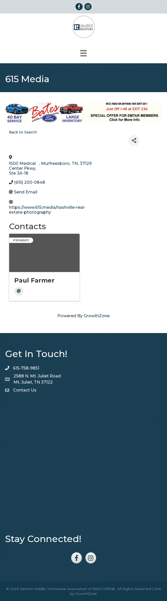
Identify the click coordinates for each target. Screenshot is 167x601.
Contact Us (24, 390)
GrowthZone (97, 315)
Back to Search (23, 132)
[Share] (134, 140)
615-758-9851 (26, 368)
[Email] (18, 291)
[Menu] (83, 53)
